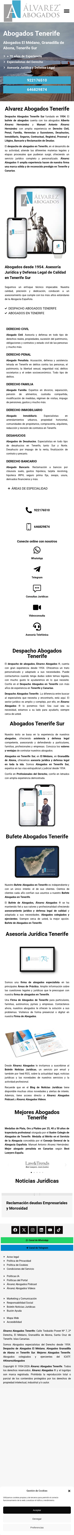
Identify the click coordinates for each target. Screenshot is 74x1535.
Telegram (37, 577)
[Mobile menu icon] (66, 11)
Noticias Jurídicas (37, 1181)
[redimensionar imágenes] (37, 1194)
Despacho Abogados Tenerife (37, 653)
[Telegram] (37, 569)
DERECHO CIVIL (17, 329)
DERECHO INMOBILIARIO (24, 410)
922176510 (37, 80)
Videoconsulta (37, 615)
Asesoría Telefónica (37, 634)
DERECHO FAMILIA (19, 384)
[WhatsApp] (37, 550)
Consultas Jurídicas (37, 596)
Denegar (37, 1518)
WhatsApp (37, 558)
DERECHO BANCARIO (21, 461)
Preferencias (37, 1527)
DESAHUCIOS (15, 435)
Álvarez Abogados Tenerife (46, 1366)
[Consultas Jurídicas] (37, 588)
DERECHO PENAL (18, 354)
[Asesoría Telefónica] (37, 626)
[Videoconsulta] (37, 607)
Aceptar (37, 1510)
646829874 (37, 89)
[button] (69, 1491)
